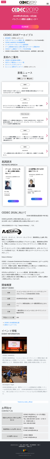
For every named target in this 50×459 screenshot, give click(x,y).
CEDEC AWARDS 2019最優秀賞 (15, 42)
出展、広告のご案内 (24, 444)
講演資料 (8, 38)
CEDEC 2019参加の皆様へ (13, 60)
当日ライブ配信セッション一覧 (14, 62)
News (25, 84)
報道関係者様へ (22, 446)
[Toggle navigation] (47, 3)
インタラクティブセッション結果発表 (16, 44)
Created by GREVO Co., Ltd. (25, 455)
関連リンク (29, 446)
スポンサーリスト (14, 444)
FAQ (38, 444)
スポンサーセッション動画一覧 (14, 40)
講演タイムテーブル (10, 325)
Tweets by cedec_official (25, 402)
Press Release (25, 114)
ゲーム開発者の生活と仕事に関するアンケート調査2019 (22, 47)
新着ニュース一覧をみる (25, 78)
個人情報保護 (33, 444)
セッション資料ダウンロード (14, 67)
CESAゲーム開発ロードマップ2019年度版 (18, 49)
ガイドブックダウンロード (13, 64)
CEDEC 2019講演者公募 (11, 322)
